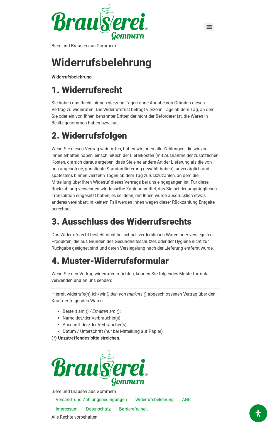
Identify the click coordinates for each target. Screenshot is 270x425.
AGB (186, 399)
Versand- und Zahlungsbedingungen (91, 399)
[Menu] (209, 27)
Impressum (67, 409)
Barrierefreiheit (133, 409)
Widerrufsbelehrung (154, 399)
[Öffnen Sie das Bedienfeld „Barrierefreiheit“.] (258, 413)
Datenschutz (98, 409)
